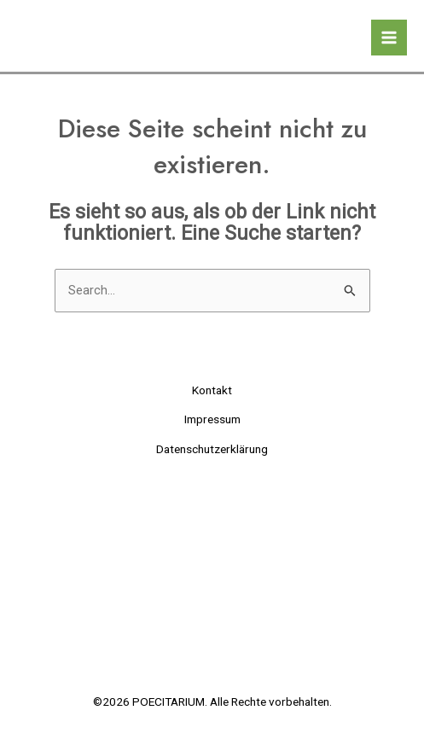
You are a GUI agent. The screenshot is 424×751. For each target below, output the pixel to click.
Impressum (212, 419)
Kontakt (212, 390)
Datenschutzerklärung (212, 449)
